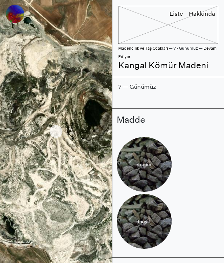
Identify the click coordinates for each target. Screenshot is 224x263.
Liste (176, 13)
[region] (56, 131)
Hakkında (202, 13)
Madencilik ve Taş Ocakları (143, 48)
